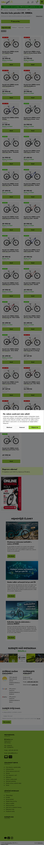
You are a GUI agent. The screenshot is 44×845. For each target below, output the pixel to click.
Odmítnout (9, 427)
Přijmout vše (34, 427)
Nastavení (22, 427)
